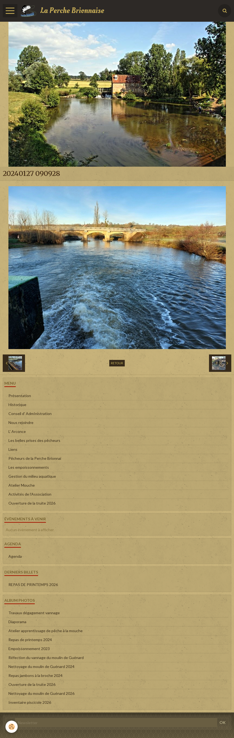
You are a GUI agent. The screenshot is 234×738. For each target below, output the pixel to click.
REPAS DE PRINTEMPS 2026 (33, 584)
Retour (117, 363)
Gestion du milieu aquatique (32, 476)
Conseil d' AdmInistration (30, 413)
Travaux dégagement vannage (34, 612)
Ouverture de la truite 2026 (31, 503)
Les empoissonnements (28, 467)
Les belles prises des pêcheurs (34, 440)
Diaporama (17, 621)
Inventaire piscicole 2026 (29, 702)
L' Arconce (17, 431)
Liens (12, 449)
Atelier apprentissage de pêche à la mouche (45, 630)
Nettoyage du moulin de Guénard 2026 (41, 693)
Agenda (15, 556)
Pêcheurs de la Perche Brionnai (34, 458)
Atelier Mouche (21, 485)
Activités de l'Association (29, 494)
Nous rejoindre (20, 422)
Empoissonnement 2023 (29, 648)
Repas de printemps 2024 (30, 639)
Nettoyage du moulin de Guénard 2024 (41, 666)
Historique (17, 404)
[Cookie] (11, 727)
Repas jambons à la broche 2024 (35, 675)
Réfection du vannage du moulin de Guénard (46, 657)
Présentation (19, 395)
